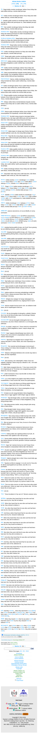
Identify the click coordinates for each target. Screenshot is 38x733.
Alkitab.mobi (18, 667)
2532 (22, 181)
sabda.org (22, 726)
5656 (13, 223)
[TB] (17, 3)
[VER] (13, 3)
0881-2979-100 (11, 724)
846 (18, 183)
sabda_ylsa (10, 704)
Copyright (19, 668)
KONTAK (12, 714)
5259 (8, 183)
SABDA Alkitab (12, 708)
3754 (3, 181)
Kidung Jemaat (19, 662)
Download (19, 653)
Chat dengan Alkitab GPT (19, 639)
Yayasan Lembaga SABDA (24, 704)
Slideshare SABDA (19, 710)
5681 (3, 221)
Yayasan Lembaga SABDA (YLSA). (13, 719)
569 (30, 183)
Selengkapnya (24, 705)
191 (28, 180)
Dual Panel (19, 680)
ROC (27, 651)
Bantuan (19, 678)
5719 (3, 219)
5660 (7, 217)
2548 (16, 180)
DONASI (25, 714)
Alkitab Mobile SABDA (19, 1)
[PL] (22, 3)
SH (21, 651)
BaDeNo (19, 675)
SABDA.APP (19, 673)
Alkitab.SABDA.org (19, 670)
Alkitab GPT (15, 644)
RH (24, 651)
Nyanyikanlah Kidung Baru (19, 663)
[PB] (25, 3)
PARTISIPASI (18, 714)
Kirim (20, 636)
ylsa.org (15, 726)
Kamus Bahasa (19, 658)
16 (20, 6)
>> (25, 6)
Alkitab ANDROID (19, 655)
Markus (17, 6)
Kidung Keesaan (19, 660)
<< (13, 6)
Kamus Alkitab (19, 657)
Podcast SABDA (25, 708)
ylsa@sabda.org (25, 724)
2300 (34, 181)
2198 (15, 181)
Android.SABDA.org (19, 672)
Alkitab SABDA (13, 642)
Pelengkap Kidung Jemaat (19, 665)
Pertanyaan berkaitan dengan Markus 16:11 (16, 635)
